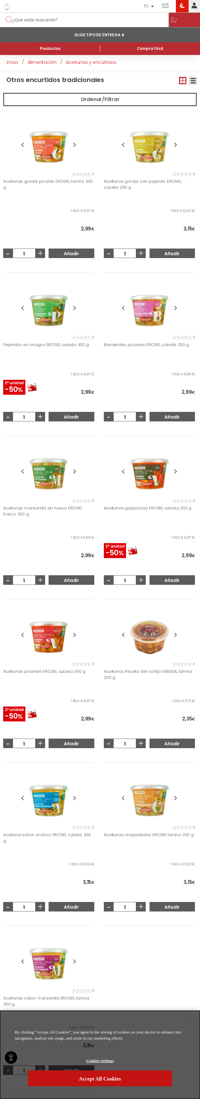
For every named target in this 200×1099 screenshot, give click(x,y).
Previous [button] (22, 145)
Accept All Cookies (100, 1079)
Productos (50, 48)
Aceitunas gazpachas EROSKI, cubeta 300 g (147, 508)
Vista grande (193, 81)
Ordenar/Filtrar (100, 99)
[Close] (190, 1021)
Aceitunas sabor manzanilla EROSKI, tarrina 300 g (46, 1001)
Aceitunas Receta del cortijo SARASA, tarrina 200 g (148, 674)
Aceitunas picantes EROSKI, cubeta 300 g (44, 671)
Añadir (71, 253)
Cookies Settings (100, 1062)
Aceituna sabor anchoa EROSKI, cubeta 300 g (47, 838)
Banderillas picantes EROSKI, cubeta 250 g (146, 345)
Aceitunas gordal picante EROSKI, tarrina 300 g (48, 184)
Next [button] (75, 145)
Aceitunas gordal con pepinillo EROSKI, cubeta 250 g (142, 184)
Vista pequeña (183, 81)
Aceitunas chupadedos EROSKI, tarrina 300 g (149, 835)
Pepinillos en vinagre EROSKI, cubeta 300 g (46, 345)
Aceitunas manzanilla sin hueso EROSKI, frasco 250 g (42, 511)
